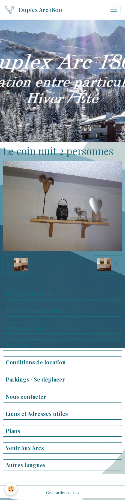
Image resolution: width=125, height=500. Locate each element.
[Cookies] (11, 489)
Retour (62, 264)
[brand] (34, 9)
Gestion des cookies (62, 492)
